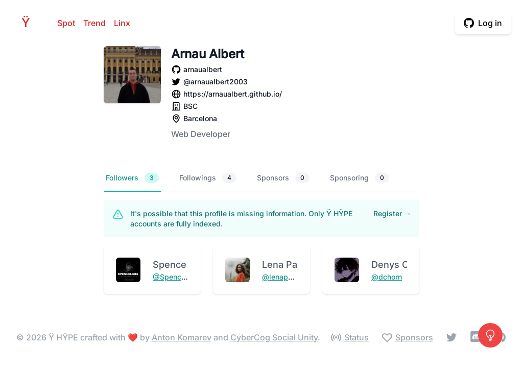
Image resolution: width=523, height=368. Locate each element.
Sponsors (283, 178)
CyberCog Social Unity (274, 337)
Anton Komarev (181, 337)
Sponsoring (359, 178)
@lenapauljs (283, 276)
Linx (122, 23)
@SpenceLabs (177, 276)
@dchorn (386, 276)
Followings (207, 178)
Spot (66, 23)
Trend (94, 23)
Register (392, 213)
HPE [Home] (28, 22)
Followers (132, 178)
